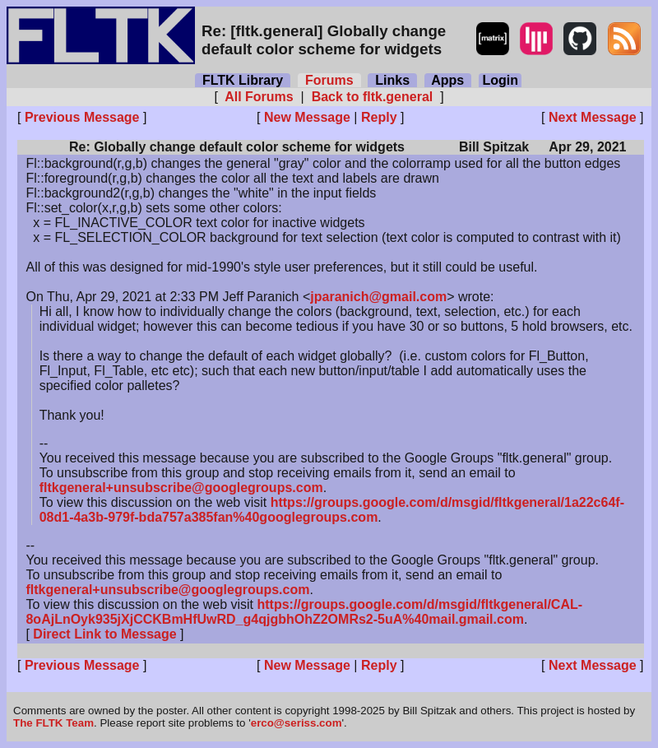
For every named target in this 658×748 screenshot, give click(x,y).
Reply (379, 117)
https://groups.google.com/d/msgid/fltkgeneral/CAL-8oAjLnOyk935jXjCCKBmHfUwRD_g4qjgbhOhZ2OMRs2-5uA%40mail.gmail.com (303, 611)
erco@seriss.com (296, 723)
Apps (447, 80)
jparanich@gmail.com (378, 297)
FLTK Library (242, 80)
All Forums (259, 97)
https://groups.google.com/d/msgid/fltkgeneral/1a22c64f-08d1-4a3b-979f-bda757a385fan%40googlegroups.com (331, 509)
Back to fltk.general (372, 97)
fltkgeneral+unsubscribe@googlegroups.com (181, 488)
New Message (307, 117)
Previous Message (82, 117)
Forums (329, 80)
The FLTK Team (53, 723)
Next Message (593, 117)
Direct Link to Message (104, 634)
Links (392, 80)
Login (500, 80)
